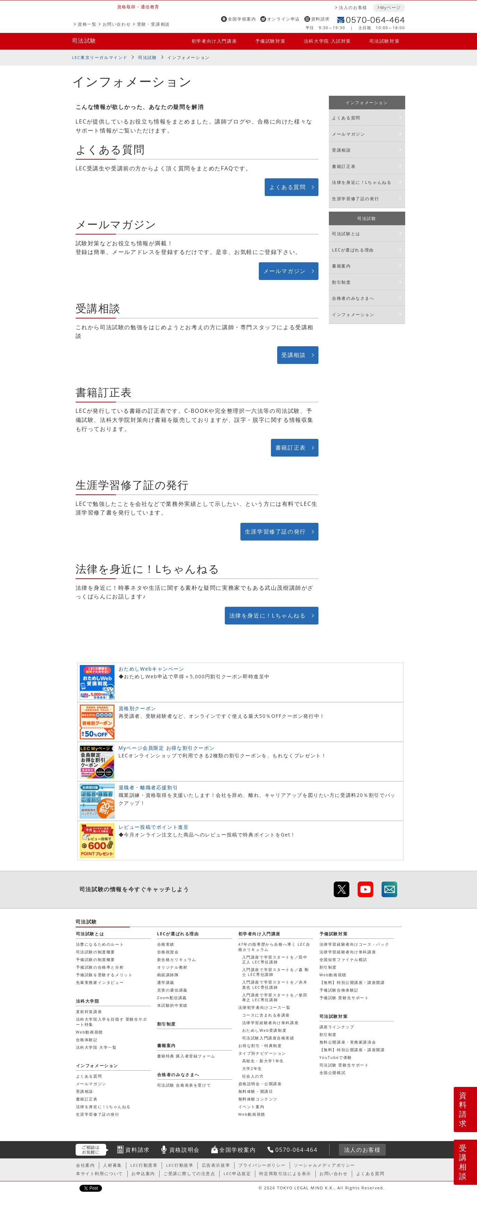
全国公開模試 (333, 1072)
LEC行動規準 (180, 1165)
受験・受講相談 (153, 24)
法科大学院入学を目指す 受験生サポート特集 (111, 1022)
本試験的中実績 (172, 1005)
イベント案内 (251, 1106)
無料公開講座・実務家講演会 (348, 1042)
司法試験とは (346, 234)
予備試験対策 (270, 41)
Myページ (390, 7)
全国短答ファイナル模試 (344, 959)
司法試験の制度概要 (95, 951)
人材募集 (112, 1165)
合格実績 (165, 944)
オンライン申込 (283, 19)
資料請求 (320, 19)
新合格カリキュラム (176, 959)
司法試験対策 (384, 41)
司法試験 (84, 40)
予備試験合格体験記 (339, 990)
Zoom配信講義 (172, 997)
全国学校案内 (242, 19)
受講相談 (293, 355)
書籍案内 (341, 266)
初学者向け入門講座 (214, 41)
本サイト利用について (99, 1173)
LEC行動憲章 (144, 1165)
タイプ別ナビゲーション (262, 1053)
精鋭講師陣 (168, 974)
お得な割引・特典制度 (260, 1045)
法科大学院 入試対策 (327, 41)
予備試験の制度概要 (95, 959)
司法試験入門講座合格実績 (268, 1037)
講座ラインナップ (337, 1026)
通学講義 (165, 982)
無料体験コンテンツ (258, 1099)
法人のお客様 (353, 7)
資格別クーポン (137, 708)
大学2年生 (252, 1068)
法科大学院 (88, 1001)
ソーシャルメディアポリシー (324, 1165)
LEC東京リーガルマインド (100, 57)
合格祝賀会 (168, 951)
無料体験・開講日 (255, 1091)
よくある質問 (287, 187)
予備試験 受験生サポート (344, 997)
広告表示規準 (216, 1165)
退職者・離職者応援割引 (148, 787)
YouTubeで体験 (336, 1057)
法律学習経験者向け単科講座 (270, 1022)
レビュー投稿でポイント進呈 (154, 827)
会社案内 (85, 1165)
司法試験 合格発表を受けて (184, 1085)
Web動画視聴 (251, 1114)
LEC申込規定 (237, 1173)
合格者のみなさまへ (353, 298)
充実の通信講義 (172, 990)
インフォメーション (188, 57)
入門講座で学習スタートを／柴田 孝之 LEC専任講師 (275, 997)
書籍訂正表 (290, 447)
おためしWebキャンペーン (152, 668)
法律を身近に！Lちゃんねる (267, 615)
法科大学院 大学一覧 (96, 1047)
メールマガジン (284, 271)
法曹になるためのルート (100, 944)
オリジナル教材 (172, 967)
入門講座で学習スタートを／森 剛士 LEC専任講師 (275, 972)
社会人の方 (253, 1076)
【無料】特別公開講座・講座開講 (352, 982)
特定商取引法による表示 (285, 1173)
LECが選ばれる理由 (353, 250)
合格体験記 (87, 1039)
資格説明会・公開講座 (260, 1083)
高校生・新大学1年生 (263, 1060)
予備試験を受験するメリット (104, 974)
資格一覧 (87, 24)
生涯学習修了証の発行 (275, 531)
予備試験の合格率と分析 (100, 967)
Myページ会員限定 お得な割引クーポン (167, 748)
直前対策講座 (89, 1011)
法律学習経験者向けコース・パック (355, 944)
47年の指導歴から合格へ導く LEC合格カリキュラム (274, 947)
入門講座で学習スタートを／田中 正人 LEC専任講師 (275, 959)
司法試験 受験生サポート (344, 1065)
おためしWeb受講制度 (264, 1030)
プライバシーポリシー (262, 1165)
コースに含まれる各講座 (266, 1015)
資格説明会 (184, 1150)
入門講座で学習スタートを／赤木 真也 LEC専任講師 (275, 984)
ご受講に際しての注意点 (189, 1173)
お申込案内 (143, 1173)
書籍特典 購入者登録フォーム (186, 1055)
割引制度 (341, 282)
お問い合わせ (117, 24)
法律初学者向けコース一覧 (264, 1007)
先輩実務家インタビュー (100, 982)
